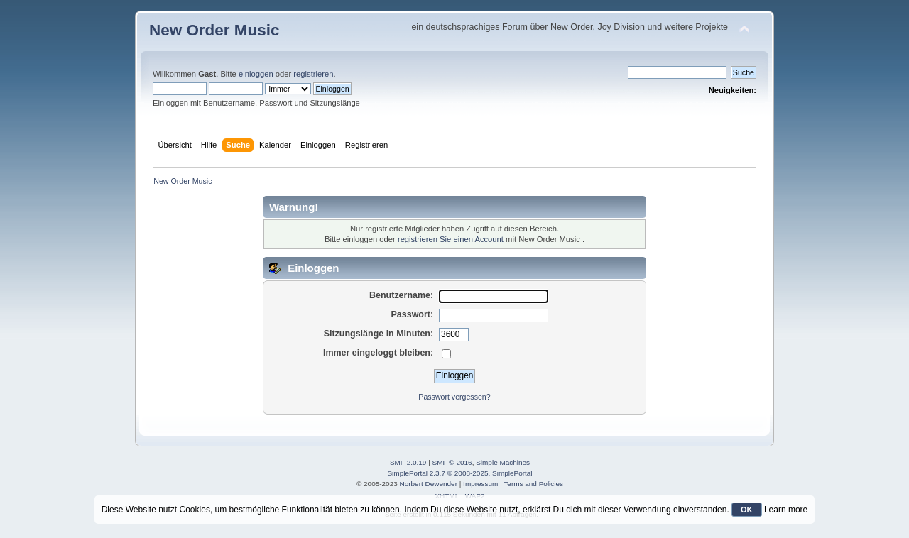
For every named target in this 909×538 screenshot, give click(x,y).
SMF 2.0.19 (408, 462)
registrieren (313, 74)
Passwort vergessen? (454, 396)
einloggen (256, 74)
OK (747, 509)
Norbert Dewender (428, 484)
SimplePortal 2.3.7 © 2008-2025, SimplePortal (459, 473)
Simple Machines (503, 462)
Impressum (480, 484)
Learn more (785, 510)
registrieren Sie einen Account (451, 239)
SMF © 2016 (452, 462)
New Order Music (214, 30)
